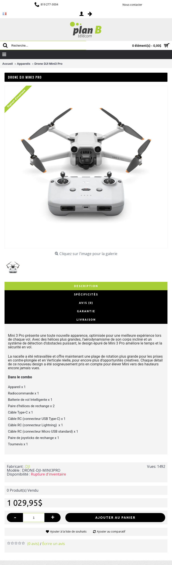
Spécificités (86, 294)
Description (86, 286)
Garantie (86, 311)
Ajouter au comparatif (111, 531)
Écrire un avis (53, 543)
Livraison (86, 319)
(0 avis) (33, 543)
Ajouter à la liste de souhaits (68, 531)
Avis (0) (86, 302)
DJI (27, 466)
